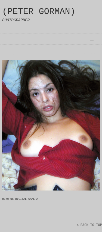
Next (94, 54)
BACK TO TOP (89, 225)
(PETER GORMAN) (38, 12)
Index (9, 54)
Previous (78, 54)
